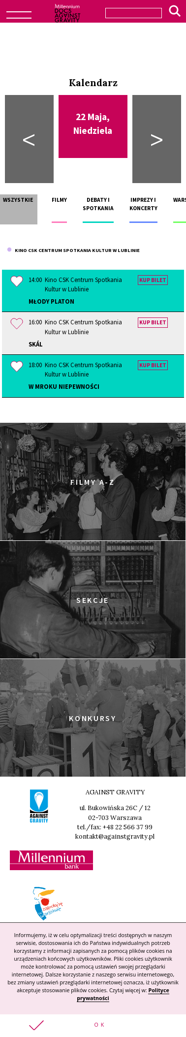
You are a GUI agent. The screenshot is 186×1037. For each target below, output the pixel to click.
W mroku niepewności (64, 386)
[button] (93, 1025)
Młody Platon (51, 301)
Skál (36, 344)
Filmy (59, 199)
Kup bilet (152, 280)
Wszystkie (18, 199)
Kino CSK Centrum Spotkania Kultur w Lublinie (73, 250)
